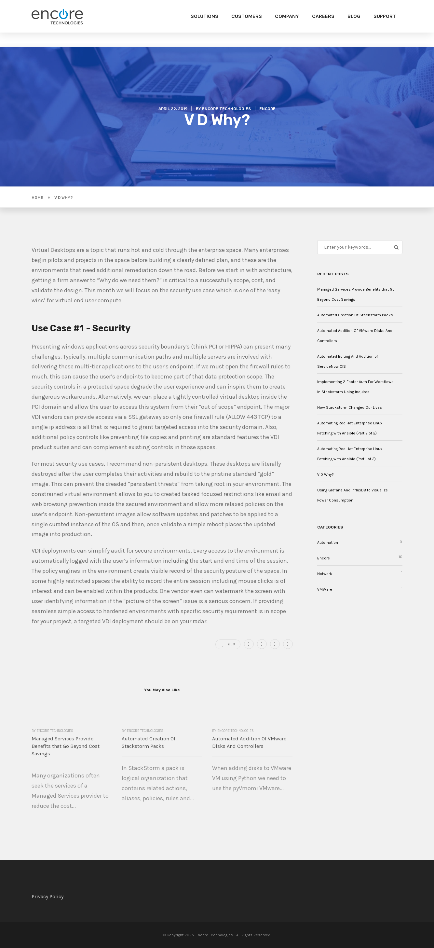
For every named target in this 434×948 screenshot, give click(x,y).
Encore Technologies (226, 108)
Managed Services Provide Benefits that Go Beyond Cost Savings (66, 746)
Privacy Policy (47, 896)
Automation (327, 542)
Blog (353, 16)
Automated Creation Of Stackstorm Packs (148, 742)
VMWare (324, 589)
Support (384, 16)
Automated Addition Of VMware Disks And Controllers (249, 742)
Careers (323, 16)
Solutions (204, 16)
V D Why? (325, 474)
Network (324, 573)
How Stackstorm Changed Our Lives (349, 407)
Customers (246, 16)
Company (287, 16)
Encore (267, 108)
